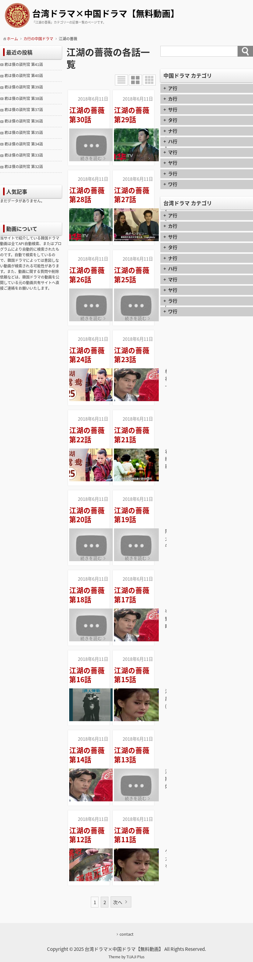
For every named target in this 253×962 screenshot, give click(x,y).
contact (126, 934)
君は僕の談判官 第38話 (23, 98)
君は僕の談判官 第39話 (23, 87)
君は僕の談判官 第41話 (23, 64)
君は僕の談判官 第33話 (23, 155)
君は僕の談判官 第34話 (23, 144)
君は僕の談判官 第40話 (23, 75)
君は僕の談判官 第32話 (23, 166)
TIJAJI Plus (135, 957)
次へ (118, 902)
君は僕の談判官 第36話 (23, 121)
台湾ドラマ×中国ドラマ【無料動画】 (105, 14)
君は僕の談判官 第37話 (23, 109)
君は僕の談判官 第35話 (23, 132)
